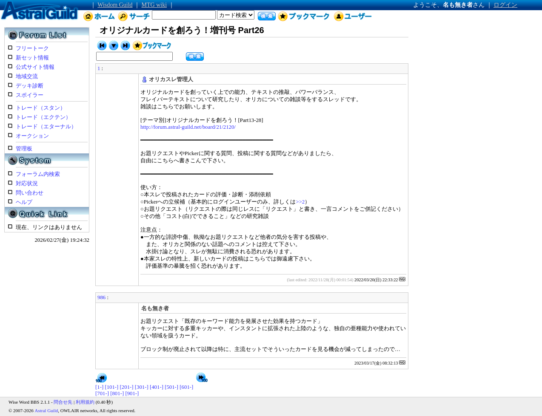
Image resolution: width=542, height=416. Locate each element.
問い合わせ (29, 193)
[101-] (111, 387)
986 (101, 297)
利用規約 (85, 402)
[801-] (117, 393)
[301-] (141, 387)
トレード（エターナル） (46, 127)
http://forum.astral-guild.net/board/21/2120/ (188, 127)
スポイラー (29, 95)
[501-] (171, 387)
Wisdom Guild (114, 5)
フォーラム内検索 (38, 174)
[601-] (186, 387)
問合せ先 (63, 402)
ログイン (505, 5)
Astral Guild (46, 410)
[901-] (132, 393)
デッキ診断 (29, 86)
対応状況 (27, 184)
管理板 (24, 149)
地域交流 (27, 76)
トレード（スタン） (41, 108)
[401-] (156, 387)
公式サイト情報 (35, 67)
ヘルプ (24, 202)
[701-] (102, 393)
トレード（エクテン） (43, 117)
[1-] (99, 387)
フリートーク (32, 48)
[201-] (127, 387)
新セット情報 (32, 58)
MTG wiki (154, 5)
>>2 (300, 202)
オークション (32, 136)
